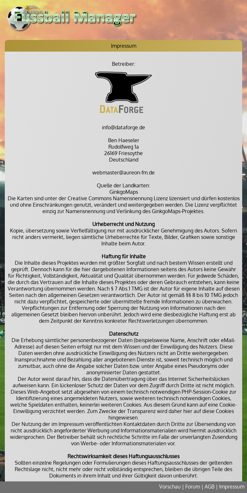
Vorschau (170, 486)
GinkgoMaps (123, 192)
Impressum (231, 486)
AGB (210, 486)
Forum (192, 486)
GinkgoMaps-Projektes (177, 211)
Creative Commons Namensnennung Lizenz (118, 198)
